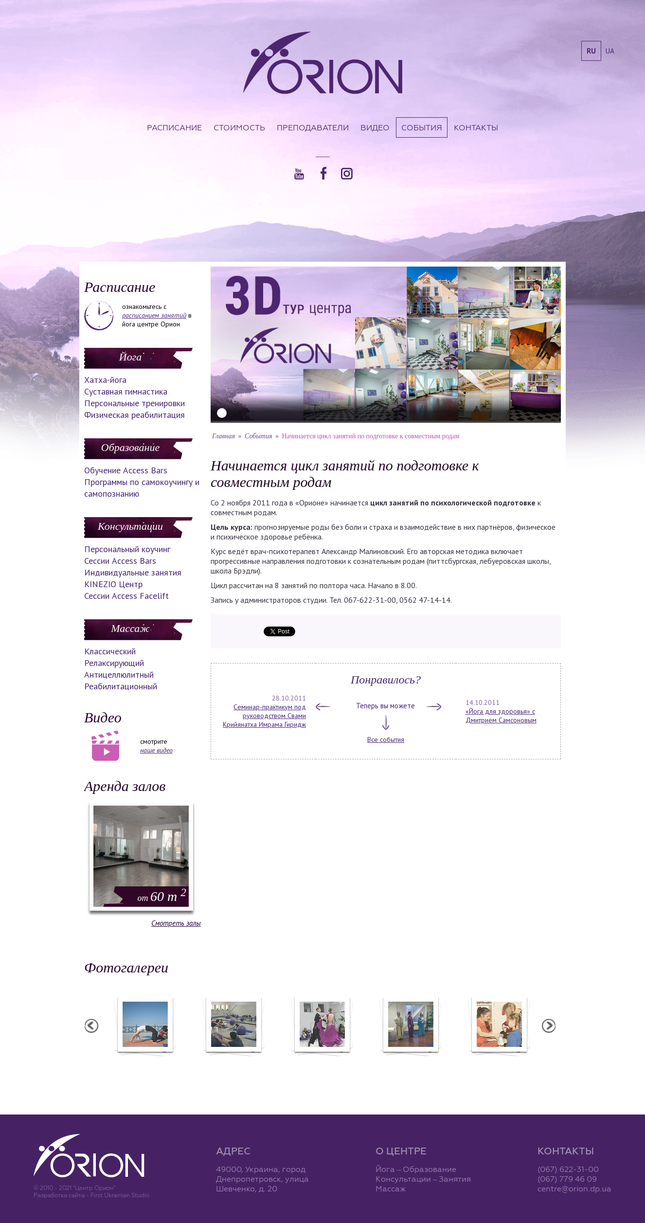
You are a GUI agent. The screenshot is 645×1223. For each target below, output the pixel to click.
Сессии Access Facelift (126, 595)
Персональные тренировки (134, 403)
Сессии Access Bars (120, 560)
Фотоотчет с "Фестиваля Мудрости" (269, 1067)
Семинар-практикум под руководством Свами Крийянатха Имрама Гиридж (264, 715)
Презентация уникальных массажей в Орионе (446, 1067)
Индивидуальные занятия (132, 572)
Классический (110, 651)
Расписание (174, 127)
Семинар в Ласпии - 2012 (180, 1062)
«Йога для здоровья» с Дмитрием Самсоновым (501, 715)
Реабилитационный (120, 686)
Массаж (130, 628)
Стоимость (239, 127)
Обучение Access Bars (125, 470)
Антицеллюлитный (119, 674)
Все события (385, 739)
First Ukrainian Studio (119, 1195)
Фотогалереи (126, 967)
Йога (130, 357)
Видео (375, 127)
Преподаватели (313, 127)
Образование (130, 447)
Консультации (130, 526)
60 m (162, 896)
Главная (223, 436)
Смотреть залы (176, 923)
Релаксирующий (114, 662)
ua (610, 50)
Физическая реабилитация (134, 414)
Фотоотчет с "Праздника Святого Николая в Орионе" (358, 1067)
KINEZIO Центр (113, 584)
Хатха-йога (105, 379)
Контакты (476, 127)
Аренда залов (124, 786)
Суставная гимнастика (125, 391)
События (421, 127)
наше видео (156, 750)
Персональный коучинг (127, 549)
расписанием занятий (154, 315)
